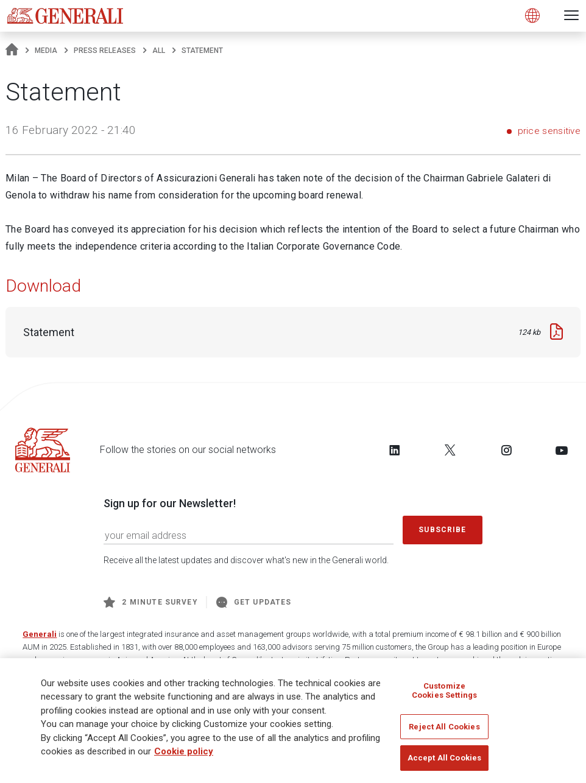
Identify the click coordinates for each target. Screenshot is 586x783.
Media (46, 50)
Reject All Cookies (444, 726)
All (158, 50)
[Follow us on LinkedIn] (395, 450)
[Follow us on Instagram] (506, 450)
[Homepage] (11, 50)
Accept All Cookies (444, 757)
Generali (40, 634)
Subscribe (442, 529)
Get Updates (254, 602)
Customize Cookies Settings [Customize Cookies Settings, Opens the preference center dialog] (444, 690)
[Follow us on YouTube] (561, 450)
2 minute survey (150, 602)
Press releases (105, 50)
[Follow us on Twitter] (450, 450)
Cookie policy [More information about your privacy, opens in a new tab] (183, 751)
